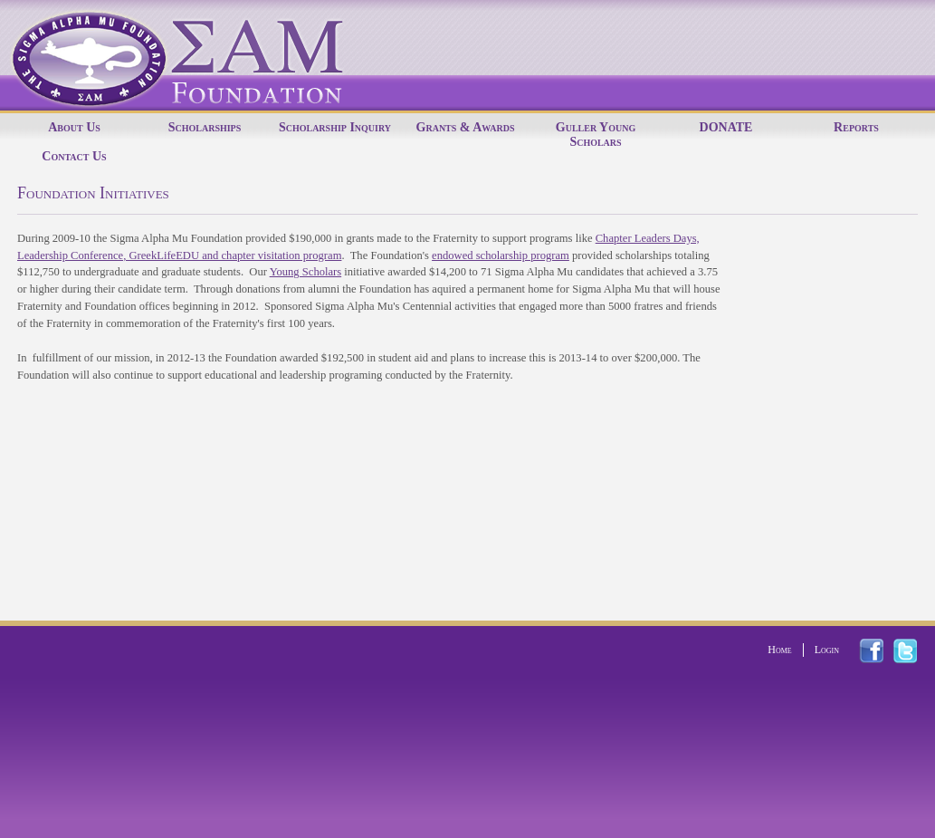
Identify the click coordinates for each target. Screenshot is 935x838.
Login (827, 649)
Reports (856, 127)
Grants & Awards (465, 127)
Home (779, 649)
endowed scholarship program (500, 255)
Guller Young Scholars (595, 134)
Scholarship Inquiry (335, 127)
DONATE (726, 127)
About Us (74, 127)
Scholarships (205, 127)
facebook (882, 651)
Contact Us (74, 156)
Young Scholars (306, 271)
